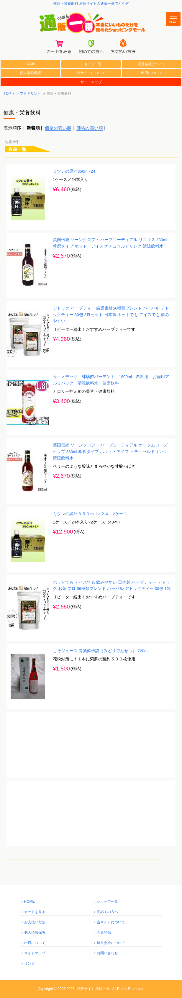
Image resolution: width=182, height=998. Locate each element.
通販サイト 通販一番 (93, 989)
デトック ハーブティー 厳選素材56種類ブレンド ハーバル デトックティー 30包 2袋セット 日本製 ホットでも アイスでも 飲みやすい (111, 314)
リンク (29, 963)
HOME (30, 64)
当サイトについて (91, 73)
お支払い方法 (34, 922)
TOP (7, 93)
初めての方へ (107, 912)
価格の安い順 (58, 127)
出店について (151, 73)
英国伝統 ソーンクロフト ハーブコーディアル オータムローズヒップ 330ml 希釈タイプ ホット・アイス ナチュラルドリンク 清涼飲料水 (110, 451)
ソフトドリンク (28, 93)
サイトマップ (91, 82)
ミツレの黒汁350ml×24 (74, 171)
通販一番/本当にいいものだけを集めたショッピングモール (90, 23)
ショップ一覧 (91, 64)
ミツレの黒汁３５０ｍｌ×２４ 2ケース (90, 514)
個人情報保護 (30, 73)
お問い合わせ (107, 953)
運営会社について (151, 64)
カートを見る (34, 912)
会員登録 (104, 932)
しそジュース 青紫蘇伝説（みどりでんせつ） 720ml (100, 651)
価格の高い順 (89, 127)
